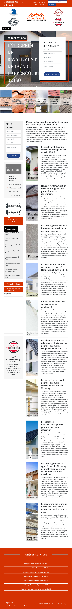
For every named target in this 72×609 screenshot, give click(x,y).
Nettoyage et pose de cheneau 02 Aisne (11, 270)
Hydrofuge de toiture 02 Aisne (12, 240)
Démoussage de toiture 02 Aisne (12, 246)
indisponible (11, 1)
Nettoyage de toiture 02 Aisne (12, 233)
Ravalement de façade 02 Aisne (12, 276)
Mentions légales (63, 604)
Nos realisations (15, 37)
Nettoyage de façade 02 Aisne (12, 252)
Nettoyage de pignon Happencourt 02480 (36, 580)
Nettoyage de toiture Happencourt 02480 (36, 563)
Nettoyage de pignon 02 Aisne (12, 258)
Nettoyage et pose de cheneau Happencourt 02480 (36, 589)
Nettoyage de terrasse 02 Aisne (12, 264)
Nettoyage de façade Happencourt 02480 (36, 576)
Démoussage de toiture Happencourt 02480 (36, 572)
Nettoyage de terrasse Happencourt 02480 (36, 585)
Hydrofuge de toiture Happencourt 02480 (36, 568)
